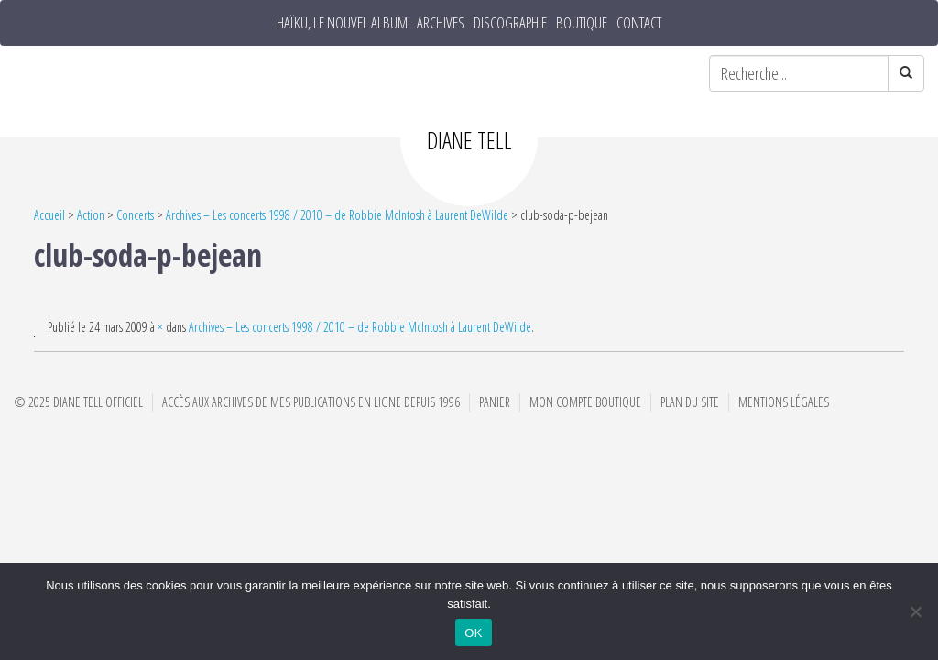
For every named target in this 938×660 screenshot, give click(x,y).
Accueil (49, 215)
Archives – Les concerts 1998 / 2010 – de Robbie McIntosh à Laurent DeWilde (337, 215)
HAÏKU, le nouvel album (342, 23)
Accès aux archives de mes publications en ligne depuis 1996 (311, 402)
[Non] (915, 611)
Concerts (135, 215)
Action (90, 215)
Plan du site (689, 402)
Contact (638, 23)
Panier (494, 402)
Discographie (510, 23)
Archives (440, 23)
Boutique (581, 23)
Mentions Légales (783, 402)
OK (473, 633)
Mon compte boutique (585, 402)
